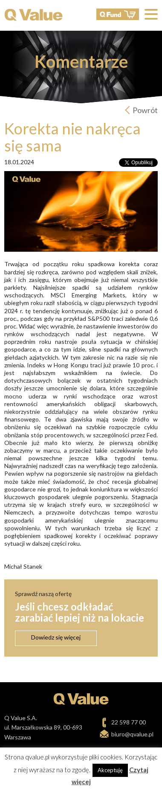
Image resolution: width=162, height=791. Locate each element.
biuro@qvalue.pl (132, 734)
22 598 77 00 (128, 722)
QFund (117, 14)
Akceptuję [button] (110, 770)
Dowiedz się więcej (56, 637)
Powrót (145, 110)
